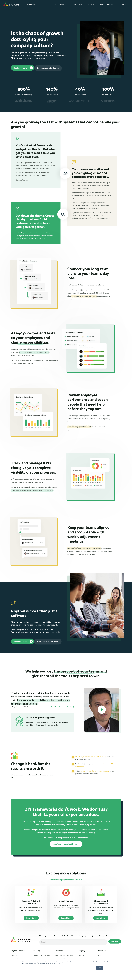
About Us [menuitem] (80, 955)
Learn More (31, 918)
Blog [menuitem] (99, 955)
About (90, 4)
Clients (44, 4)
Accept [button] (99, 967)
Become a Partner (107, 4)
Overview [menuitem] (14, 955)
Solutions (30, 4)
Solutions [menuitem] (59, 951)
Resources (76, 4)
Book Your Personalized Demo (65, 844)
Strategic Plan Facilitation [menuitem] (41, 955)
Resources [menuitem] (102, 951)
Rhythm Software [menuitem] (18, 951)
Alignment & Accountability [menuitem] (64, 955)
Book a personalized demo (50, 67)
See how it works (21, 67)
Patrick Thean (60, 4)
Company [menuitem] (81, 951)
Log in (123, 4)
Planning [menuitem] (36, 951)
